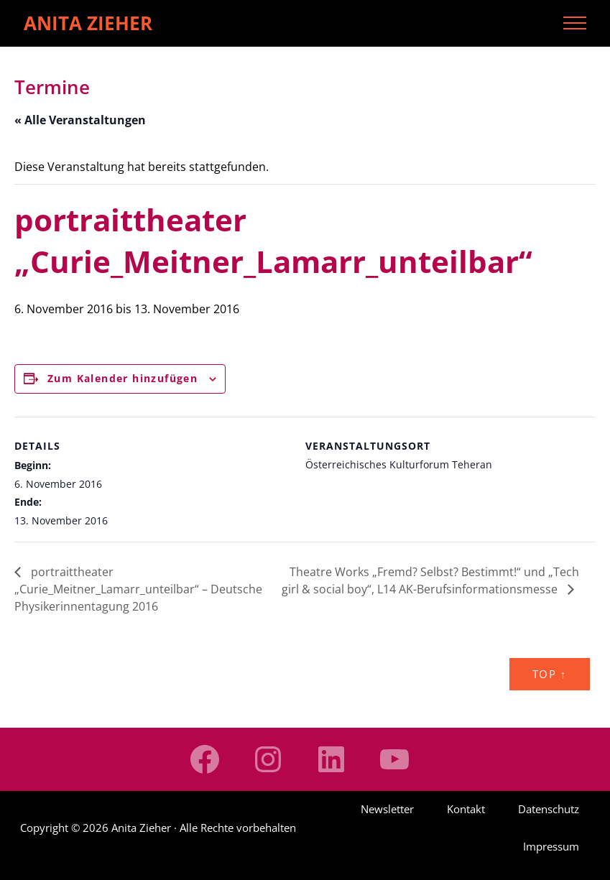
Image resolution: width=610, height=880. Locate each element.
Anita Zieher (88, 23)
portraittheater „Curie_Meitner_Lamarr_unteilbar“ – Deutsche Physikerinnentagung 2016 (138, 589)
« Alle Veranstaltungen (80, 120)
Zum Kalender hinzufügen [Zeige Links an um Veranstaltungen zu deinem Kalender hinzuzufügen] (122, 378)
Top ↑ (549, 674)
